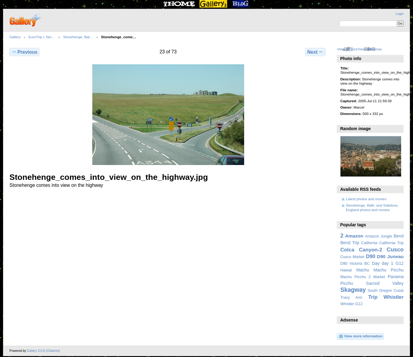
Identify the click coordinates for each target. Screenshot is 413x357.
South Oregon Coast (385, 290)
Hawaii (346, 270)
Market (379, 277)
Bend (399, 236)
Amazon (354, 235)
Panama (396, 276)
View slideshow (369, 49)
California (369, 243)
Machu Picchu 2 (355, 277)
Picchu (346, 283)
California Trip (391, 243)
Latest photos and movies (366, 199)
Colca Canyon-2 (361, 250)
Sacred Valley (385, 283)
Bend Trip (349, 242)
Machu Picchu (389, 270)
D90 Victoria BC (355, 263)
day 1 (387, 263)
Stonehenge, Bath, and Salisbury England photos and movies (372, 207)
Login (400, 13)
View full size (347, 49)
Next (315, 52)
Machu (362, 270)
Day (376, 263)
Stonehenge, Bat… (78, 37)
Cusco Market (352, 257)
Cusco (395, 249)
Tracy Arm (351, 297)
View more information (360, 336)
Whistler (394, 297)
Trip (372, 297)
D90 (370, 256)
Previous (24, 52)
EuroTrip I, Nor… (42, 37)
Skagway (353, 289)
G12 (399, 263)
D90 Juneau (390, 256)
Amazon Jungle (378, 236)
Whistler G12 (351, 304)
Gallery (15, 37)
